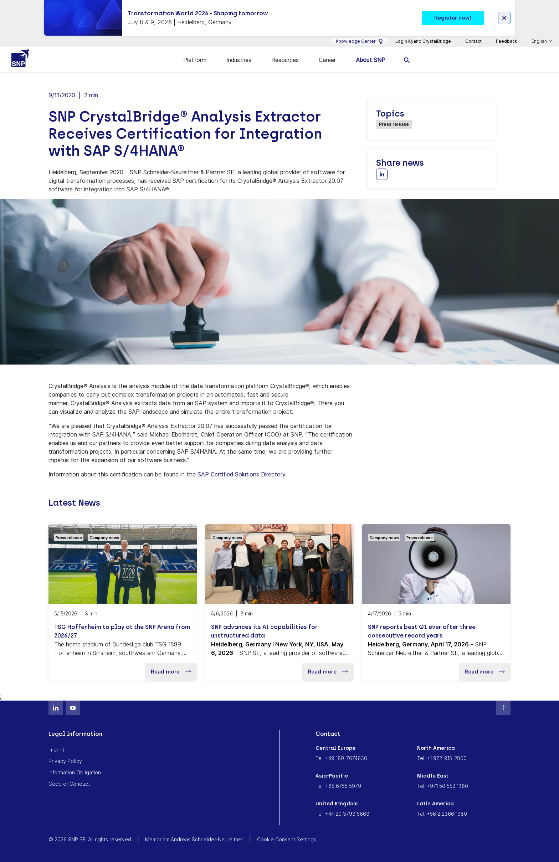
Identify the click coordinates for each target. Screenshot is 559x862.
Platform (194, 59)
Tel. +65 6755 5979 (338, 786)
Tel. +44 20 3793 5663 (342, 813)
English (540, 41)
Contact (473, 41)
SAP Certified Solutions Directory (241, 474)
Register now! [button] (452, 17)
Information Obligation (74, 772)
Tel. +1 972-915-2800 (442, 758)
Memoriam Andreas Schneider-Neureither (194, 839)
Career (327, 59)
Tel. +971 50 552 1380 (442, 786)
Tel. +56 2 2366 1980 (442, 813)
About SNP (370, 59)
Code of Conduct (69, 783)
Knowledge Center (359, 41)
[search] (407, 59)
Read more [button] (171, 671)
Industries (238, 59)
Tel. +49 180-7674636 (341, 758)
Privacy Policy (65, 761)
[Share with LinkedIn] (382, 174)
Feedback (506, 41)
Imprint (56, 749)
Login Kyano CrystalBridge (423, 41)
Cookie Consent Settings (286, 839)
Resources (285, 59)
